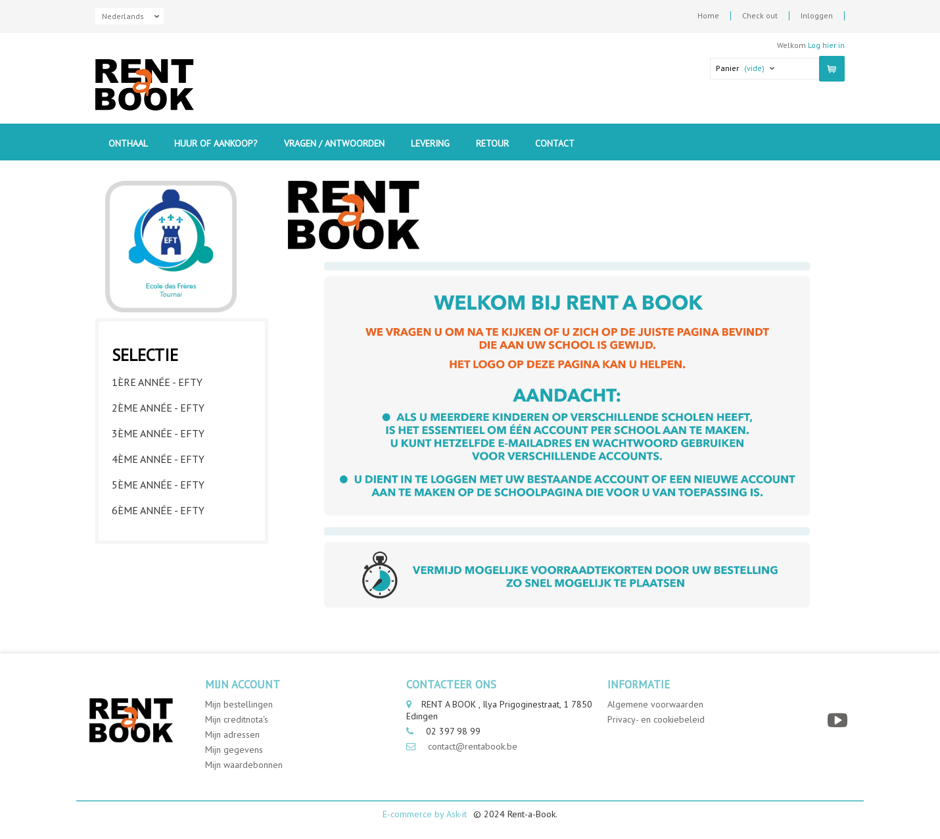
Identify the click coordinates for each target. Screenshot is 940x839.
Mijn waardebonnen (244, 765)
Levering (430, 143)
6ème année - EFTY (158, 510)
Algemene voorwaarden (655, 704)
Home (708, 15)
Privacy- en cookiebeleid (656, 719)
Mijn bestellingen (239, 704)
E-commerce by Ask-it (425, 814)
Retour (492, 143)
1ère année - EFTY (157, 382)
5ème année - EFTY (158, 484)
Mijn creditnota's (236, 719)
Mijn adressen (232, 734)
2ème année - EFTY (158, 407)
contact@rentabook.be (472, 746)
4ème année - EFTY (158, 459)
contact (555, 143)
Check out (760, 15)
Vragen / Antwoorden (334, 143)
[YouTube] (839, 720)
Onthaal (128, 143)
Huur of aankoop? (216, 143)
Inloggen (817, 15)
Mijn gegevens (234, 749)
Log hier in (826, 45)
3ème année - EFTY (158, 433)
